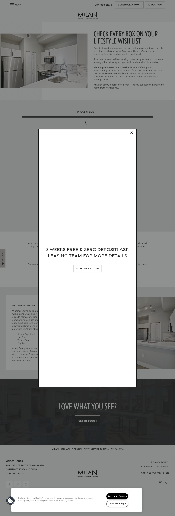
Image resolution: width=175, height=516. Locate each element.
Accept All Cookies (117, 496)
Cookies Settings (117, 504)
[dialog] (88, 258)
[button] (87, 268)
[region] (76, 500)
